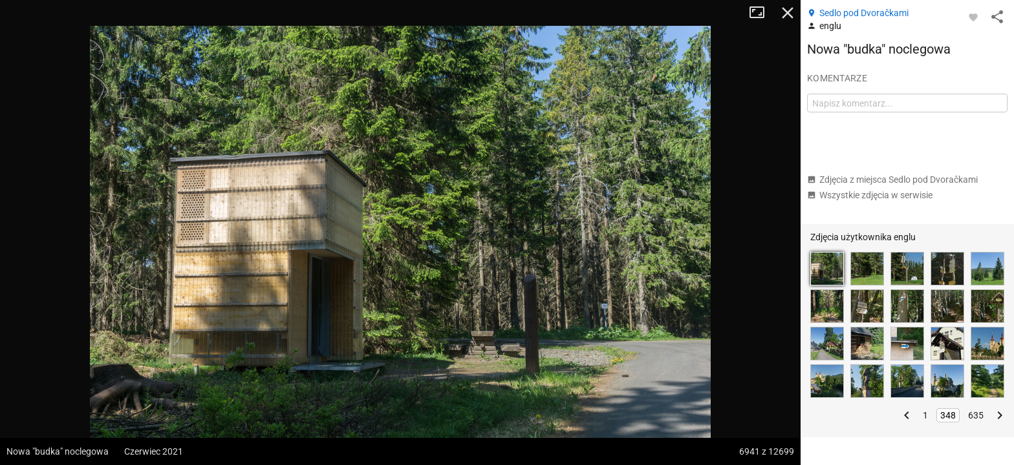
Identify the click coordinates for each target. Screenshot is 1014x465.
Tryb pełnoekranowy (762, 13)
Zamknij (788, 13)
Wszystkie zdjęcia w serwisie (870, 195)
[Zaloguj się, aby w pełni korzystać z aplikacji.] (973, 17)
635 (976, 415)
